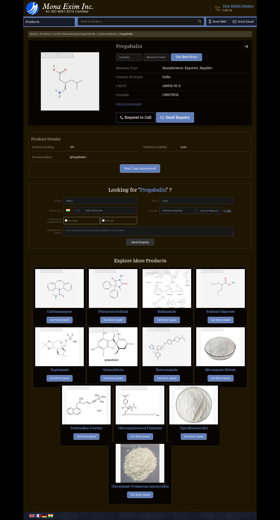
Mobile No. (55, 210)
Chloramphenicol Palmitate (140, 428)
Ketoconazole (167, 370)
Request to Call (135, 117)
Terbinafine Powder (86, 428)
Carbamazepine (59, 312)
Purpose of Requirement (54, 220)
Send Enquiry (175, 117)
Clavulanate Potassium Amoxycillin (140, 486)
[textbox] (156, 57)
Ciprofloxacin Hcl (194, 428)
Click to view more (129, 104)
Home (33, 34)
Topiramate (59, 370)
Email (155, 200)
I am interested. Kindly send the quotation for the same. (148, 231)
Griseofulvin (113, 370)
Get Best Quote (59, 319)
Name (58, 200)
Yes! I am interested (140, 168)
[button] (238, 6)
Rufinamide (167, 312)
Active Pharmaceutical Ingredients (74, 34)
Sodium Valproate (220, 312)
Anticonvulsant (107, 34)
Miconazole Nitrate (220, 370)
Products (32, 22)
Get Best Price (186, 57)
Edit (227, 211)
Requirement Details (54, 231)
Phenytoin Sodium (113, 312)
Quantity (153, 210)
